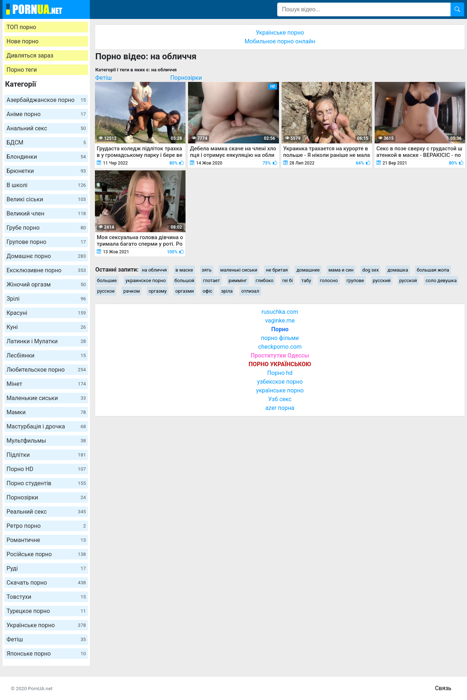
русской (408, 280)
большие (107, 280)
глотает (211, 280)
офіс (207, 291)
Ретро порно (46, 525)
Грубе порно (46, 227)
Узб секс (279, 399)
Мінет (46, 383)
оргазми (184, 291)
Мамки (46, 412)
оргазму (157, 291)
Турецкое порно (46, 611)
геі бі (287, 280)
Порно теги (22, 69)
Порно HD (46, 469)
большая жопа (433, 270)
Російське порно (46, 554)
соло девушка (441, 280)
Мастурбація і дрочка (46, 426)
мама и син (341, 270)
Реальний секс (46, 511)
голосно (329, 280)
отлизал (250, 291)
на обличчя (154, 270)
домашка (397, 270)
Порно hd (280, 372)
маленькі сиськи (239, 270)
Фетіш (46, 639)
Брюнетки (46, 170)
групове (355, 280)
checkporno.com (280, 346)
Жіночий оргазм (46, 284)
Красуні (46, 312)
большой (185, 280)
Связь (443, 688)
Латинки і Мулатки (46, 341)
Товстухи (46, 596)
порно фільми (280, 338)
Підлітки (46, 454)
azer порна (280, 407)
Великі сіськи (46, 199)
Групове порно (46, 241)
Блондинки (46, 156)
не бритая (277, 270)
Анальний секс (46, 128)
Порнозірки (46, 497)
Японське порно (46, 653)
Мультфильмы (46, 440)
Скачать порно (46, 582)
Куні (46, 327)
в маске (184, 270)
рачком (131, 291)
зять (207, 270)
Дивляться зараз (30, 55)
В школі (46, 185)
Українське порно (46, 625)
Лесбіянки (46, 355)
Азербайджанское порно (46, 99)
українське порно (280, 390)
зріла (227, 291)
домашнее (308, 270)
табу (306, 280)
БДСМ (46, 142)
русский (382, 280)
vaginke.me (280, 320)
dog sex (370, 270)
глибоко (265, 280)
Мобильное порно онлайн (279, 41)
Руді (46, 568)
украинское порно (145, 280)
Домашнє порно (46, 256)
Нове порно (23, 41)
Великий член (46, 213)
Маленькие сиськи (46, 398)
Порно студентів (46, 483)
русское (106, 291)
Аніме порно (46, 114)
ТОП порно (21, 27)
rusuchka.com (280, 311)
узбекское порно (280, 381)
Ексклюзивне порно (46, 270)
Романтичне (46, 540)
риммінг (238, 280)
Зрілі (46, 298)
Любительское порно (46, 369)
